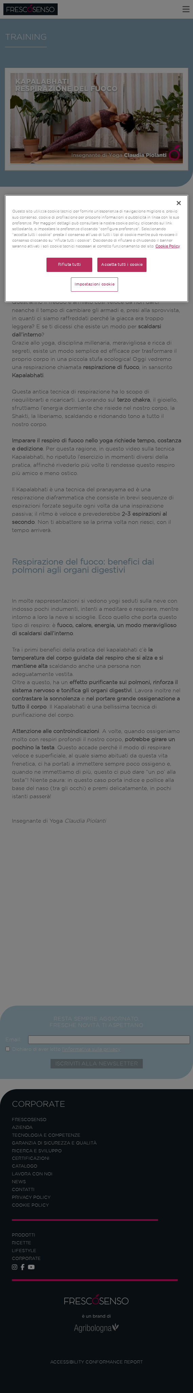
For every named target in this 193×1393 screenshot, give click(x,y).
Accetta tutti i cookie (122, 264)
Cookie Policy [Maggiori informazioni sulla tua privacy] (167, 246)
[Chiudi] (178, 203)
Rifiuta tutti (69, 264)
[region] (96, 248)
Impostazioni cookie (94, 284)
